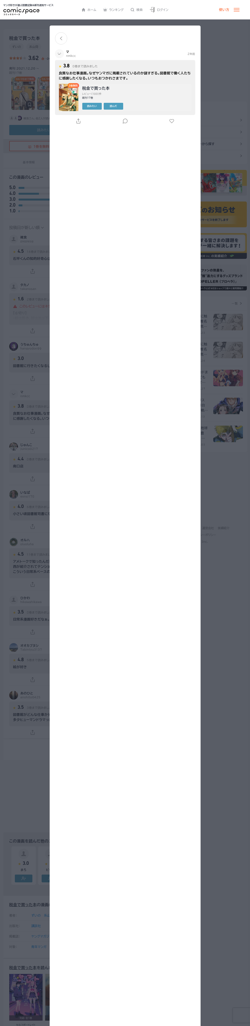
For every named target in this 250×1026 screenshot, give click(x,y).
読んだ (113, 106)
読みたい (92, 106)
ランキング (113, 10)
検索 (136, 10)
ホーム (89, 10)
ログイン (158, 10)
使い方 (224, 9)
